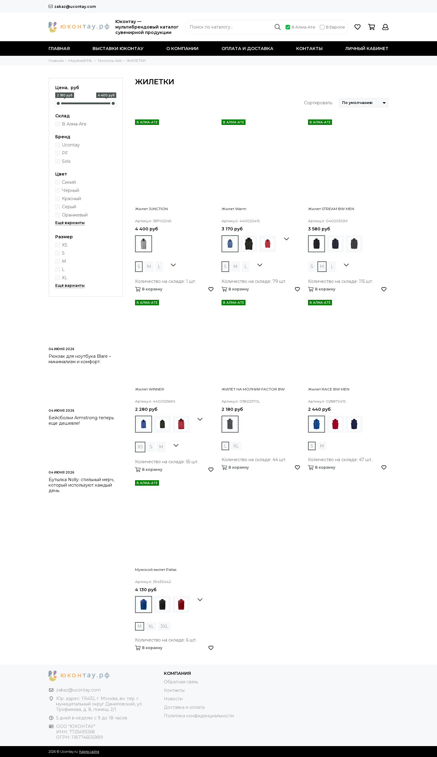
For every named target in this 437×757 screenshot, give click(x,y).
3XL (164, 626)
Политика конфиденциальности (199, 715)
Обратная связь (181, 682)
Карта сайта (89, 751)
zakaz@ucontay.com (72, 6)
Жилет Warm (234, 208)
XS (64, 245)
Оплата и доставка (247, 48)
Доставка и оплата (184, 707)
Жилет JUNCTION (151, 208)
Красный (71, 198)
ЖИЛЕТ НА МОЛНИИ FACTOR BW (253, 389)
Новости (173, 699)
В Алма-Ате (300, 27)
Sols (66, 161)
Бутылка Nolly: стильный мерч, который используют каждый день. (81, 485)
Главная (59, 48)
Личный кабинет (366, 48)
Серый (69, 206)
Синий (69, 182)
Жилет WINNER (149, 389)
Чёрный (70, 190)
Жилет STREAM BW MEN (331, 208)
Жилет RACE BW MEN (328, 389)
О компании (182, 48)
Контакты (309, 48)
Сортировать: (318, 103)
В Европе (332, 27)
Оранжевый (75, 215)
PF (65, 153)
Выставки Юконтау (118, 48)
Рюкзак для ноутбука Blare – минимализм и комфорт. (80, 358)
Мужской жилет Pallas (155, 569)
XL (64, 277)
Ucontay (71, 145)
